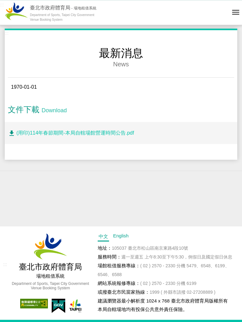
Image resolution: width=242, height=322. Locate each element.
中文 (103, 236)
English (121, 235)
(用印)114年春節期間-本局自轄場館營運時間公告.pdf (75, 133)
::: (2, 4)
